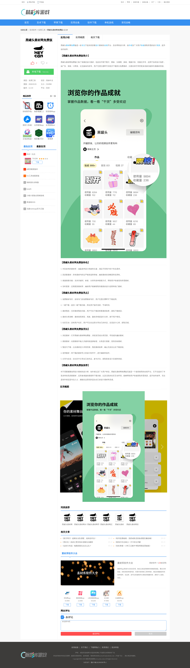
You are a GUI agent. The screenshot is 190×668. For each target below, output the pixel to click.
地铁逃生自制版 (33, 182)
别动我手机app (27, 106)
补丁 (152, 2)
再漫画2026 (31, 202)
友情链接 (74, 647)
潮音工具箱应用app (27, 120)
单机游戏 (109, 22)
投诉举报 (115, 647)
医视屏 (50, 134)
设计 (97, 45)
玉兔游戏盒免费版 (27, 134)
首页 (23, 2)
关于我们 (84, 647)
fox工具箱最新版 (33, 176)
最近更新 (167, 2)
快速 (142, 45)
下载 (37, 162)
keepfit (29, 189)
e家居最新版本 (32, 169)
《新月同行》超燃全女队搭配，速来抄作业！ (79, 538)
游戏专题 (136, 2)
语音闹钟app (50, 106)
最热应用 (29, 147)
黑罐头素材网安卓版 (132, 518)
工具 (159, 2)
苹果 (128, 2)
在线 (106, 45)
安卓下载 (41, 22)
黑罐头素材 (119, 518)
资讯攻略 (125, 22)
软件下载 (92, 22)
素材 (67, 45)
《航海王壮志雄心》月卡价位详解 (128, 542)
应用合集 (75, 22)
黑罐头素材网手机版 (93, 518)
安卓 (122, 2)
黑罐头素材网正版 (106, 518)
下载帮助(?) (95, 647)
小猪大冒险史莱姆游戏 (35, 196)
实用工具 (41, 30)
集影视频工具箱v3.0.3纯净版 (39, 106)
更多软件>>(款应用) (157, 563)
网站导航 (32, 2)
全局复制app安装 (39, 120)
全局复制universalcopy (50, 120)
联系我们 (105, 647)
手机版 (41, 2)
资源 (158, 45)
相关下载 (95, 37)
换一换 (53, 96)
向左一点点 (31, 154)
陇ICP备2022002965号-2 (99, 662)
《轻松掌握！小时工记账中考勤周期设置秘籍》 (133, 546)
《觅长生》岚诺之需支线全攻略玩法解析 (77, 542)
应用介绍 (65, 37)
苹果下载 (58, 22)
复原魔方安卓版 (39, 134)
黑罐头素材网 (67, 518)
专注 (83, 45)
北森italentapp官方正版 (35, 209)
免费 (73, 45)
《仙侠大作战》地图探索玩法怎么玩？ (76, 546)
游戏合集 (145, 2)
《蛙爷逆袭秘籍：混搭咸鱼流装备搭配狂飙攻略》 (134, 538)
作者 (130, 45)
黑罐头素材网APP (80, 518)
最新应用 (40, 146)
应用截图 (80, 37)
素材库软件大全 (70, 554)
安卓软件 (32, 30)
